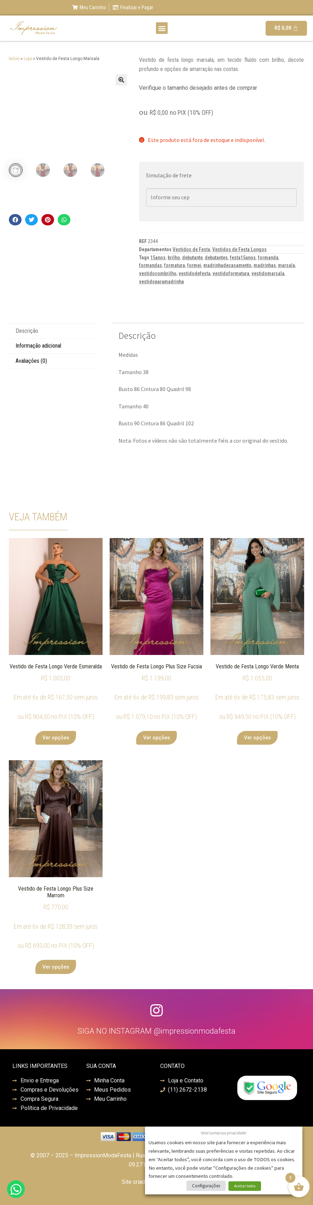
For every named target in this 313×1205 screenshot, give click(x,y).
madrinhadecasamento (227, 265)
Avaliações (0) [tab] (31, 361)
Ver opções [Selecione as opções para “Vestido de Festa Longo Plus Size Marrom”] (55, 967)
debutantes (216, 257)
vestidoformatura (231, 273)
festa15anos (243, 257)
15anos (158, 257)
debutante (192, 257)
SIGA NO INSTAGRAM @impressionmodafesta (156, 1031)
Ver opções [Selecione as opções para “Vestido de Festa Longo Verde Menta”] (257, 737)
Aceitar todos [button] (244, 1185)
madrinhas (265, 265)
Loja (28, 58)
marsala (286, 265)
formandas (150, 265)
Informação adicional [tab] (38, 345)
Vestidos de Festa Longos (239, 249)
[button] (162, 28)
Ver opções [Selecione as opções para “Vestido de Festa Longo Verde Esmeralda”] (55, 737)
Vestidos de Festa (191, 249)
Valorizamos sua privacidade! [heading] (224, 1132)
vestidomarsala (267, 273)
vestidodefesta (194, 273)
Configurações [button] (206, 1186)
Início (14, 58)
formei (194, 265)
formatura (174, 265)
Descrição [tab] (27, 330)
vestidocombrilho (157, 273)
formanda (268, 257)
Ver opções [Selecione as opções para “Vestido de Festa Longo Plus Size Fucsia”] (156, 737)
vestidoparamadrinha (161, 281)
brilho (174, 257)
